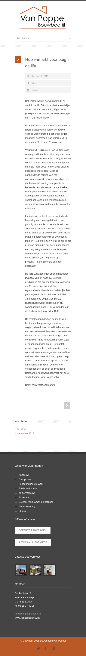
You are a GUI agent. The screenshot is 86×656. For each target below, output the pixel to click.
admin (34, 83)
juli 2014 (21, 428)
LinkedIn (53, 648)
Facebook (46, 648)
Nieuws (35, 90)
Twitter (38, 648)
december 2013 (25, 433)
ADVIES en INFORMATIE (33, 542)
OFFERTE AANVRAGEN (33, 530)
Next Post (67, 405)
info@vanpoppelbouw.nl (28, 613)
